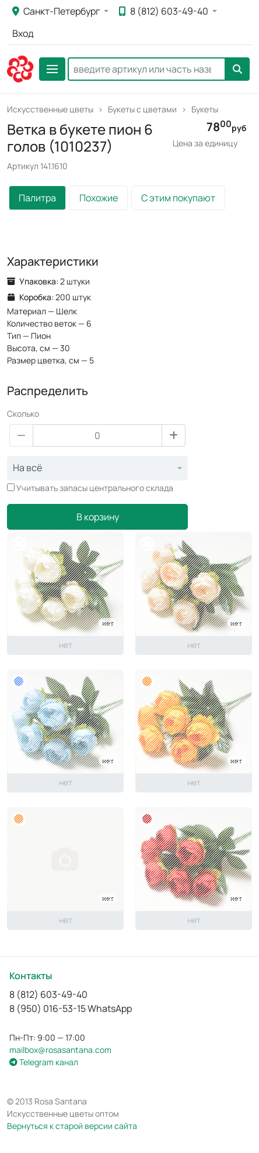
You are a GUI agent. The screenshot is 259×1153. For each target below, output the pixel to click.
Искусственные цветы (50, 109)
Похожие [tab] (98, 197)
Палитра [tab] (37, 197)
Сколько (23, 413)
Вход (23, 33)
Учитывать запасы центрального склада (94, 487)
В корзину (97, 516)
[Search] (147, 69)
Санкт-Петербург (57, 11)
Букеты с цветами (142, 109)
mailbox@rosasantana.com (60, 1049)
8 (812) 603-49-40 (164, 11)
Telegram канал (43, 1062)
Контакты (30, 975)
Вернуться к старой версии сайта (72, 1125)
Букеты (204, 109)
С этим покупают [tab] (178, 197)
